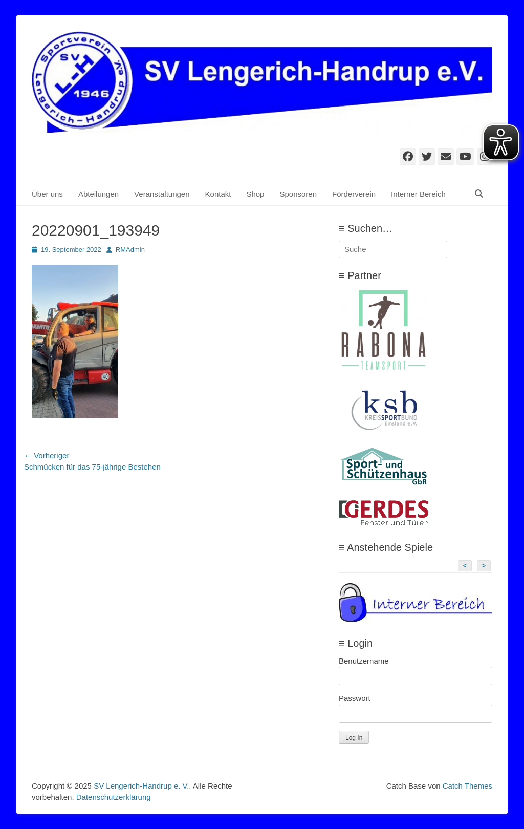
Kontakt (218, 193)
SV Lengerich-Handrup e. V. (141, 785)
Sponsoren (298, 193)
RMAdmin (130, 249)
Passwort (354, 698)
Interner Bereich (418, 193)
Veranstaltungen (161, 193)
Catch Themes (467, 785)
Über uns (47, 193)
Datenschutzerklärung (113, 797)
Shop (255, 193)
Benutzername (364, 660)
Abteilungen (98, 193)
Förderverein (354, 193)
